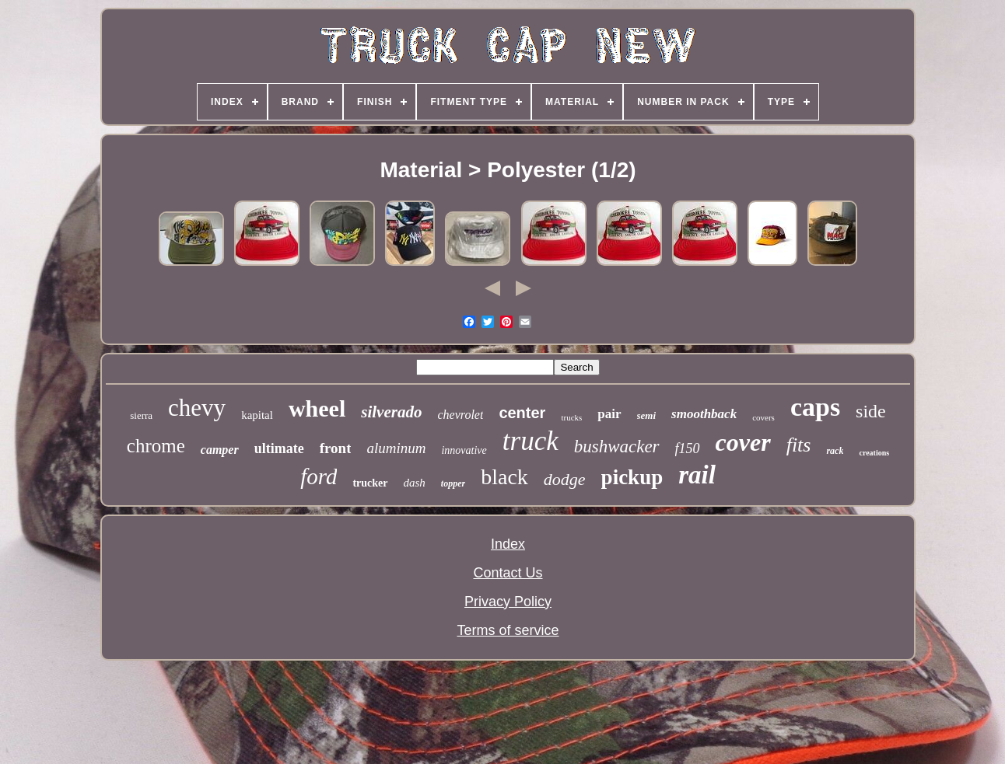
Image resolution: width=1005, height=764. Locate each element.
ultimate (279, 448)
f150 (687, 448)
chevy (197, 407)
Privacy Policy (508, 601)
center (522, 412)
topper (453, 483)
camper (220, 449)
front (336, 448)
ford (318, 476)
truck (530, 441)
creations (874, 452)
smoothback (704, 413)
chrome (156, 445)
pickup (632, 477)
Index (508, 544)
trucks (571, 417)
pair (609, 413)
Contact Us (507, 573)
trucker (369, 483)
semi (647, 415)
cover (743, 442)
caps (815, 406)
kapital (257, 415)
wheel (317, 408)
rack (834, 450)
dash (414, 482)
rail (697, 475)
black (504, 477)
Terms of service (508, 630)
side (871, 411)
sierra (141, 415)
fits (798, 445)
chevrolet (460, 414)
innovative (463, 450)
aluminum (395, 448)
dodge (565, 479)
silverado (391, 412)
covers (763, 417)
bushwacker (617, 446)
